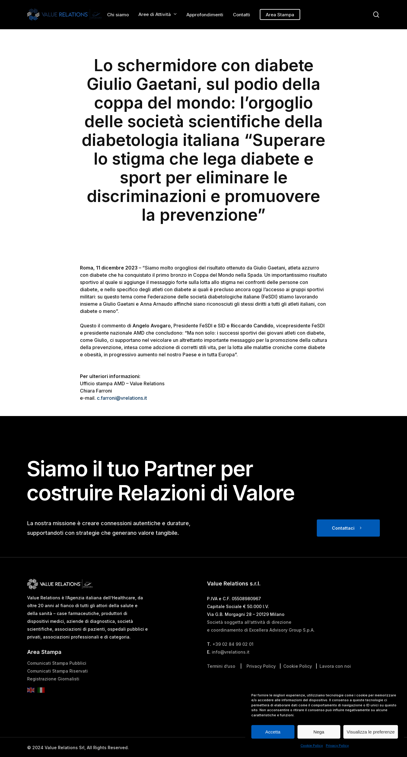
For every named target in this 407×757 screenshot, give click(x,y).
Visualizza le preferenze (371, 731)
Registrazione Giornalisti (53, 691)
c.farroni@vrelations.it (122, 398)
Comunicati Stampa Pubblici (56, 675)
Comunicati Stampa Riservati (57, 683)
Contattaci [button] (343, 540)
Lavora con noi (335, 678)
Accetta (272, 731)
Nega (318, 731)
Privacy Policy (337, 745)
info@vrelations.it (231, 664)
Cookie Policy (311, 745)
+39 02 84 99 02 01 (232, 656)
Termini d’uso (221, 678)
